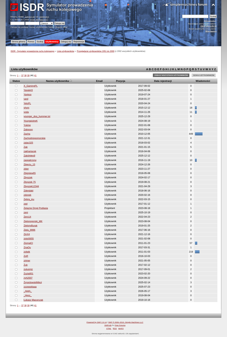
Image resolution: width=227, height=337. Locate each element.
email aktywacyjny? (39, 19)
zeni (26, 212)
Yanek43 (28, 90)
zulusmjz (28, 269)
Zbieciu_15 (29, 164)
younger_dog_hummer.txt (37, 116)
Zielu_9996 (29, 230)
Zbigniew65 (30, 173)
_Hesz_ (28, 295)
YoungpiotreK (31, 121)
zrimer (27, 260)
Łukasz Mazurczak (33, 300)
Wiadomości (203, 81)
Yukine (27, 125)
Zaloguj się (30, 17)
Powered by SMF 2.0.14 (97, 322)
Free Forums (120, 325)
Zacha (27, 134)
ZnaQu (27, 247)
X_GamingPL (31, 86)
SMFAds (108, 325)
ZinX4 (27, 234)
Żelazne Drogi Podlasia (36, 208)
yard (26, 99)
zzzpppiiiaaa (30, 286)
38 (25, 75)
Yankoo (27, 94)
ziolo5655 (29, 238)
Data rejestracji (163, 81)
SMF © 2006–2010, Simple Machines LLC (125, 322)
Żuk (26, 265)
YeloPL (27, 103)
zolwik (27, 251)
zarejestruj (44, 17)
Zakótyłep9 (29, 155)
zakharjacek (30, 151)
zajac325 (28, 142)
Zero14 (27, 217)
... (20, 75)
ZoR (26, 256)
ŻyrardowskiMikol (33, 282)
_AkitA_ (28, 291)
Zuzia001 (28, 273)
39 (28, 75)
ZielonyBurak (30, 225)
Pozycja (120, 81)
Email (99, 81)
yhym (26, 107)
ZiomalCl (28, 243)
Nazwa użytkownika (59, 81)
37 (22, 75)
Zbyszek (28, 177)
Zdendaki (28, 190)
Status (16, 81)
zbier (26, 169)
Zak (26, 147)
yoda (26, 112)
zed (25, 204)
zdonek (27, 195)
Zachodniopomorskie (35, 138)
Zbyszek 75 (30, 182)
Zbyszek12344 (31, 186)
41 (35, 75)
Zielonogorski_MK (33, 221)
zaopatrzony (30, 160)
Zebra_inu (29, 199)
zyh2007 (28, 278)
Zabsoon (28, 129)
